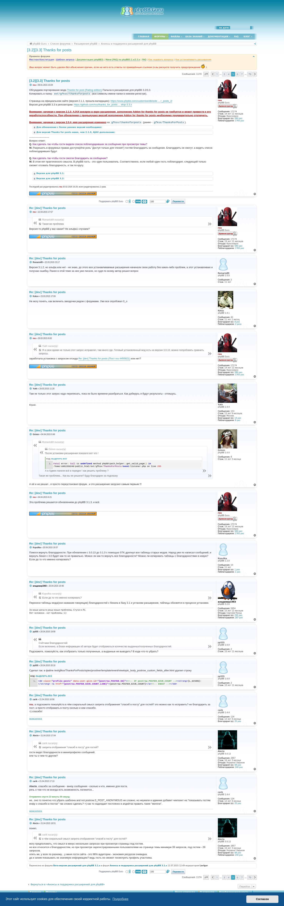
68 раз (238, 765)
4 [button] (228, 74)
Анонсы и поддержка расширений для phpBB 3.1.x (138, 866)
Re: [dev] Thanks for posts (47, 208)
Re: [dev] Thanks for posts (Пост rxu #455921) (104, 358)
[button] (206, 74)
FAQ (236, 36)
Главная (143, 36)
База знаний (193, 36)
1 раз (237, 570)
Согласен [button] (262, 899)
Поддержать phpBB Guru (111, 201)
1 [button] (217, 74)
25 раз (238, 721)
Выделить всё (59, 459)
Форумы (159, 36)
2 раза (238, 324)
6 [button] (237, 74)
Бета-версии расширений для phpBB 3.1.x (76, 866)
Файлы (175, 36)
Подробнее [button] (120, 899)
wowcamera (35, 718)
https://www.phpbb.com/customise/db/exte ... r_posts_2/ (141, 100)
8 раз (237, 322)
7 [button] (241, 74)
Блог (247, 36)
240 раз (239, 767)
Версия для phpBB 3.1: (50, 173)
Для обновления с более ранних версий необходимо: (69, 127)
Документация (218, 36)
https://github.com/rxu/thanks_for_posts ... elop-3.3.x (103, 104)
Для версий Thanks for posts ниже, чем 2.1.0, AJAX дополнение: (76, 132)
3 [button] (224, 74)
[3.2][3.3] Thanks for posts (49, 50)
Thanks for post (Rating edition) (84, 90)
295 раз (238, 615)
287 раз (239, 618)
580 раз (238, 118)
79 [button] (249, 74)
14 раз (238, 418)
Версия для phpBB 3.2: (50, 178)
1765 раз (239, 121)
